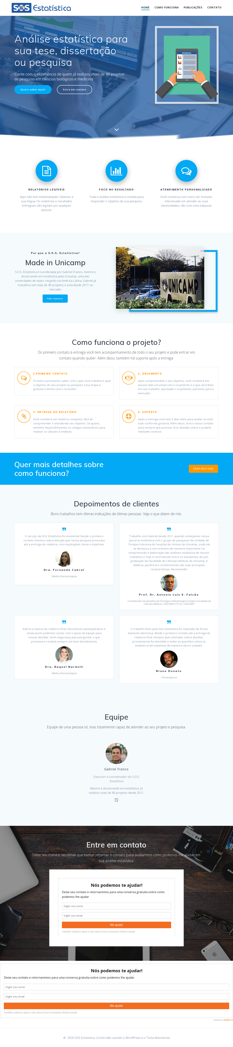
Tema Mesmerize (158, 1038)
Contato (214, 7)
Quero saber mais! (33, 89)
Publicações (193, 7)
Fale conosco (55, 298)
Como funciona (167, 7)
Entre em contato (76, 89)
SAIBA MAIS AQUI (203, 470)
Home (145, 7)
